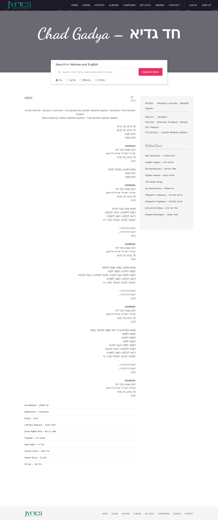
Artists (99, 5)
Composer (129, 5)
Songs (86, 5)
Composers (163, 514)
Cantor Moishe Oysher (174, 132)
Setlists (145, 5)
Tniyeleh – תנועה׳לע (34, 438)
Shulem (162, 116)
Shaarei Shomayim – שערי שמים (161, 214)
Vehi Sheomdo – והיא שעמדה (160, 155)
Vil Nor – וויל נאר (33, 464)
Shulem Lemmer (167, 103)
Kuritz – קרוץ (31, 418)
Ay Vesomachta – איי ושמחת (159, 188)
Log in (193, 5)
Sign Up (206, 5)
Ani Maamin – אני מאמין (36, 405)
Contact (174, 5)
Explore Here (150, 71)
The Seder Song (153, 182)
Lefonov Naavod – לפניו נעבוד (40, 425)
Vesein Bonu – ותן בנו (35, 457)
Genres (159, 5)
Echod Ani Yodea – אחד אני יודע (161, 208)
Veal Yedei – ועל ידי (34, 444)
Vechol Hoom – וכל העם (36, 451)
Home (74, 5)
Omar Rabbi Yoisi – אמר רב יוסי (40, 431)
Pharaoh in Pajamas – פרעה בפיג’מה (163, 195)
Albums (113, 5)
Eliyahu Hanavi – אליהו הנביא (159, 175)
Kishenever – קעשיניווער (36, 411)
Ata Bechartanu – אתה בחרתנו (160, 168)
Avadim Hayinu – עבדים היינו (159, 162)
